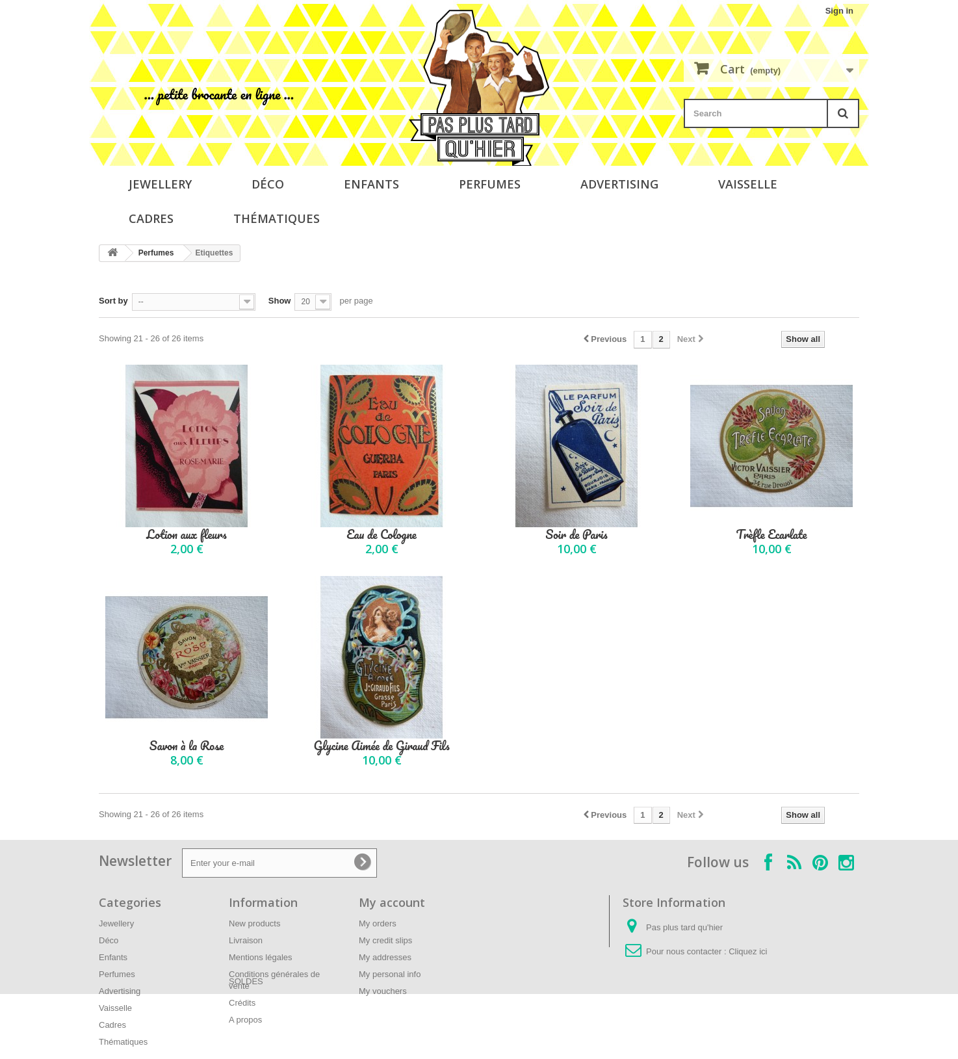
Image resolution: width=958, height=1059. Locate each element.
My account (392, 902)
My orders (377, 923)
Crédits (242, 1003)
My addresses (385, 957)
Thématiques (276, 218)
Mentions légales (260, 957)
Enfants (371, 184)
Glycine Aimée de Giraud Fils (381, 746)
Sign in (839, 11)
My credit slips (385, 940)
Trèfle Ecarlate (771, 534)
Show (279, 301)
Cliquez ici (748, 951)
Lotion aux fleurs (186, 534)
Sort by (113, 301)
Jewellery (160, 184)
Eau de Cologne (381, 534)
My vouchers (383, 991)
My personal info (390, 974)
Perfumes (490, 184)
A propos (245, 1020)
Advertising (619, 184)
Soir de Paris (576, 534)
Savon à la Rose (186, 746)
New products (254, 923)
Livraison (246, 940)
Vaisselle (747, 184)
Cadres (151, 218)
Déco (268, 184)
